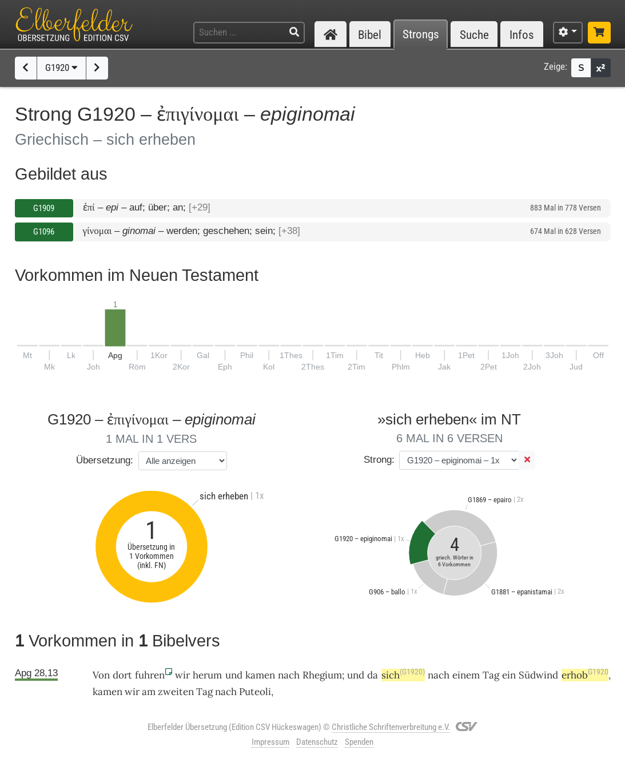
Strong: (379, 459)
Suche (474, 34)
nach (289, 675)
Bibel (369, 34)
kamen (260, 675)
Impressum (270, 742)
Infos (521, 34)
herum (207, 675)
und (355, 675)
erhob (585, 675)
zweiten (176, 691)
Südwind (538, 675)
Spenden (359, 742)
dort (122, 675)
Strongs (421, 34)
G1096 (43, 232)
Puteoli (255, 691)
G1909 (43, 208)
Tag (491, 675)
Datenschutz (317, 742)
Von (101, 675)
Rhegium (322, 675)
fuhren (150, 675)
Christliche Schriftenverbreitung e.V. (391, 727)
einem (466, 675)
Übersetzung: (104, 460)
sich (403, 675)
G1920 (61, 67)
